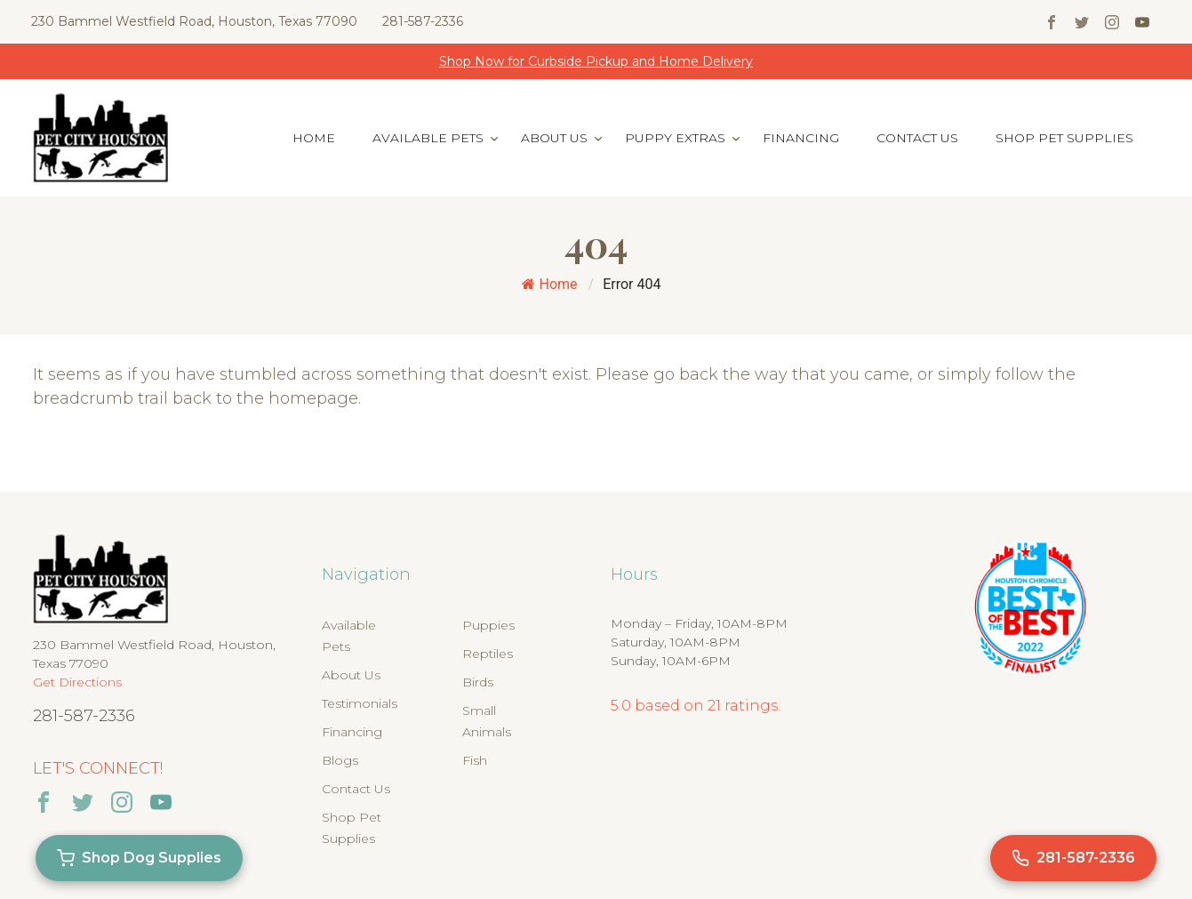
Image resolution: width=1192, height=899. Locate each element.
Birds (477, 682)
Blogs (340, 760)
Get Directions (77, 682)
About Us (554, 138)
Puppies (488, 625)
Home (313, 138)
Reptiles (487, 654)
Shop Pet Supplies (1064, 138)
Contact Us (917, 138)
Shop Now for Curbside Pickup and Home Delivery (596, 61)
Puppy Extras (675, 138)
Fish (474, 760)
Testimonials (359, 703)
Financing (801, 138)
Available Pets (428, 138)
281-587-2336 (422, 21)
